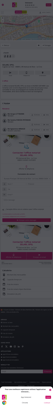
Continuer (47, 403)
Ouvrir (48, 397)
